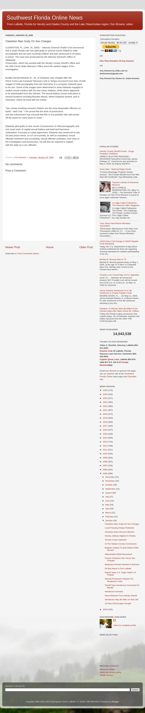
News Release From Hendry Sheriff (121, 595)
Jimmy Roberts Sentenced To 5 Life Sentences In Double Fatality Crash (116, 291)
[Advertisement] (28, 112)
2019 (105, 418)
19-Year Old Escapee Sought (118, 603)
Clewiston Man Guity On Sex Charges (122, 524)
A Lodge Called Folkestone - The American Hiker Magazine (125, 204)
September (110, 489)
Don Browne (111, 371)
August (108, 493)
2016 (105, 430)
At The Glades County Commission (121, 544)
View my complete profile (124, 625)
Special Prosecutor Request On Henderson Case (119, 580)
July (107, 497)
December (110, 477)
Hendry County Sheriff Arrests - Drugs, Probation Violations (117, 152)
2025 (105, 394)
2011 (105, 450)
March (108, 513)
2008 (105, 461)
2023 (105, 402)
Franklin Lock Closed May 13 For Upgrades (119, 275)
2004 (105, 609)
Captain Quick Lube (109, 359)
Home (49, 247)
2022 (105, 406)
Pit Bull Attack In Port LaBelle (118, 568)
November (110, 481)
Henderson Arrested (114, 591)
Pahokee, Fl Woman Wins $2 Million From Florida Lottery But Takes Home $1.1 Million (119, 309)
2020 (105, 414)
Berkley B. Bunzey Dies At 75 (113, 259)
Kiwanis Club (106, 351)
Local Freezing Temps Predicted (119, 528)
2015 (105, 434)
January (109, 520)
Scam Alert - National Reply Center (115, 169)
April (107, 508)
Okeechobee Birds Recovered (118, 554)
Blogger (115, 702)
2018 (105, 422)
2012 (105, 446)
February (109, 516)
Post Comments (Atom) (28, 253)
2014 (105, 438)
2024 (105, 398)
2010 (105, 453)
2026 (105, 390)
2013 (105, 442)
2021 (105, 410)
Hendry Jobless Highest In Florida (120, 536)
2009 (105, 458)
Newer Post (12, 247)
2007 (105, 465)
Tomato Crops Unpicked (116, 540)
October (109, 485)
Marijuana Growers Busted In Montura (122, 564)
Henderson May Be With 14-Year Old (121, 599)
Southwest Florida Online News (45, 18)
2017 (105, 426)
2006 (105, 469)
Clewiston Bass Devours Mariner (119, 532)
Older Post (86, 247)
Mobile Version (106, 675)
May (107, 505)
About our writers (107, 669)
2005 (105, 473)
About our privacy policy (110, 672)
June (107, 501)
